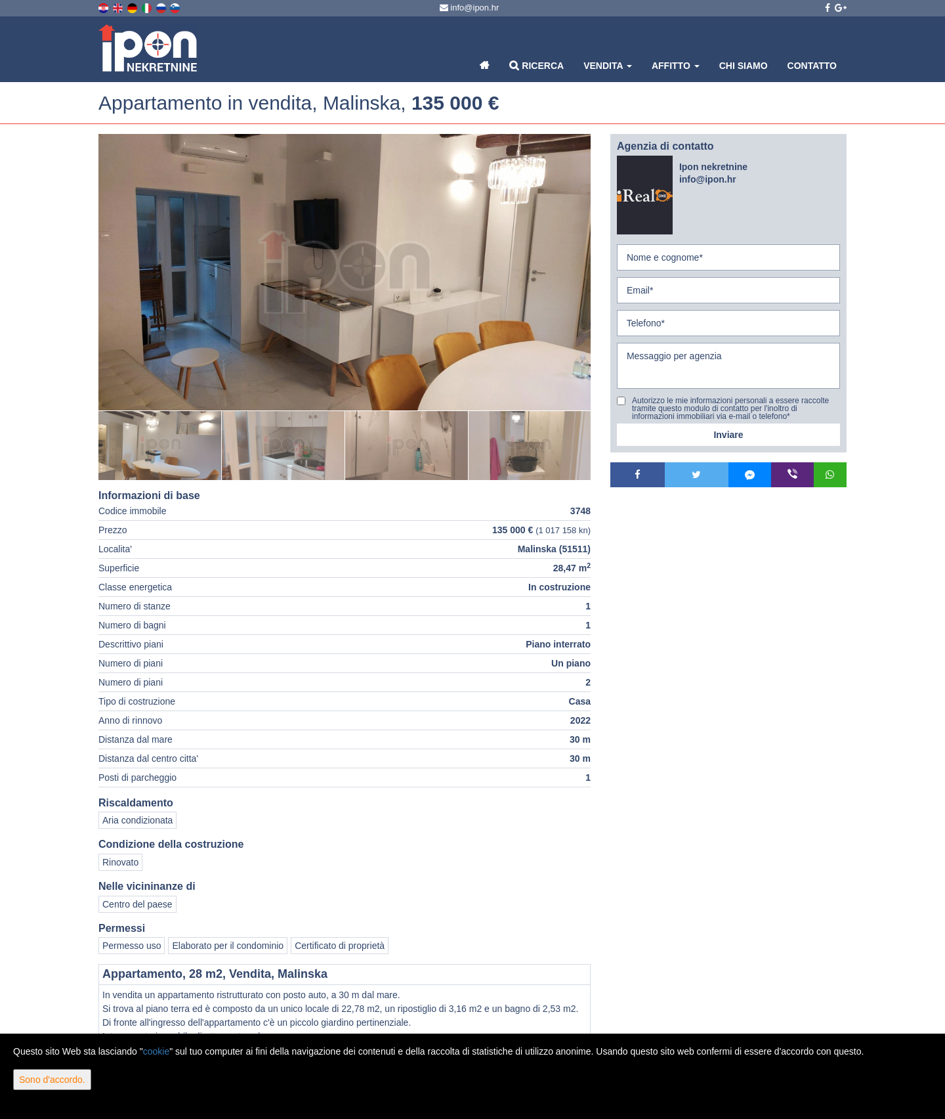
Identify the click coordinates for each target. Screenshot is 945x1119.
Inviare (728, 434)
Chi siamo (743, 65)
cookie (156, 1051)
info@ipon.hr (469, 7)
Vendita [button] (607, 65)
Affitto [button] (676, 65)
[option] (160, 445)
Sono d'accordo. (52, 1079)
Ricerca (536, 65)
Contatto (812, 65)
